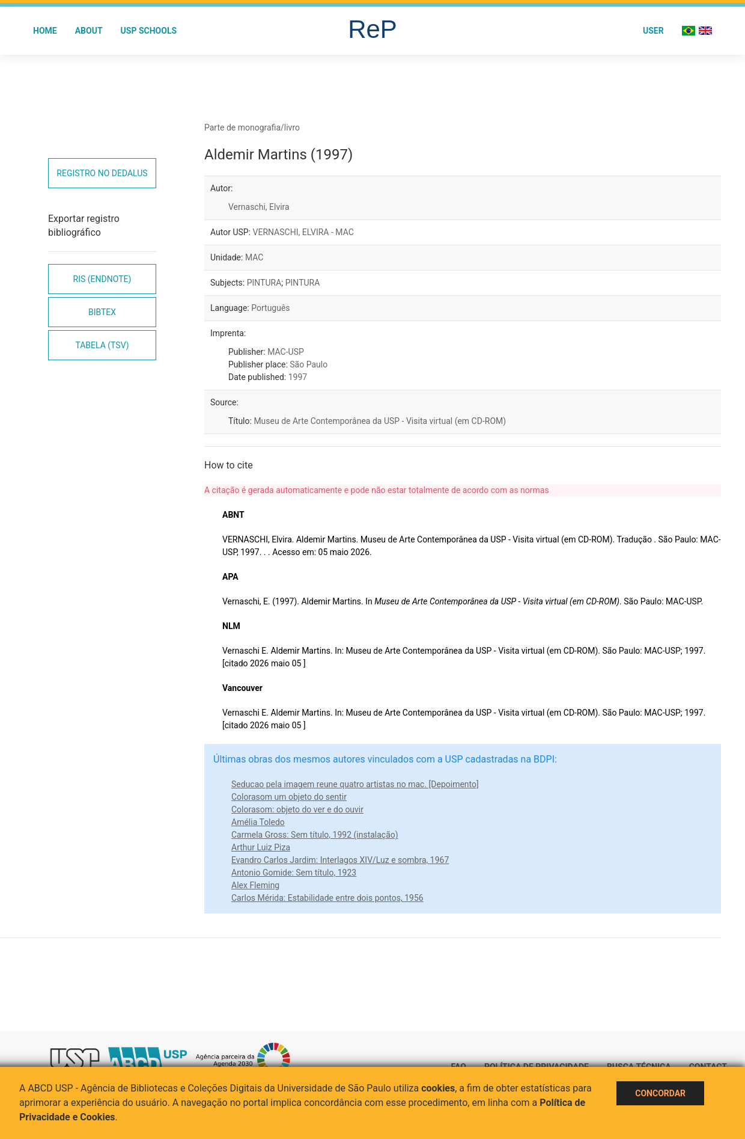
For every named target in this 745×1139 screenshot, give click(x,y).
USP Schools (149, 30)
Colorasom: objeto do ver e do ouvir (297, 809)
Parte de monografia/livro (252, 127)
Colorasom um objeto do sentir (289, 797)
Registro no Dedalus (101, 173)
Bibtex (102, 312)
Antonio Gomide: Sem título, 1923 (293, 872)
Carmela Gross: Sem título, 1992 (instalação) (314, 835)
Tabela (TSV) (102, 345)
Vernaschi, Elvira (259, 207)
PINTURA (264, 282)
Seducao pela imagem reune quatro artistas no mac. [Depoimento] (355, 784)
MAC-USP (285, 352)
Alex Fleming (255, 885)
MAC (254, 257)
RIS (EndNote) (102, 279)
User (653, 30)
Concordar (660, 1093)
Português (270, 308)
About (89, 30)
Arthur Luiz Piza (260, 847)
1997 (297, 377)
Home (45, 30)
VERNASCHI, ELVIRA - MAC (303, 232)
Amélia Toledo (258, 822)
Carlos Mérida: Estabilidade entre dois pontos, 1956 (327, 898)
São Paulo (308, 364)
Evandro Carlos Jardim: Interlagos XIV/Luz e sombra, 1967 (340, 860)
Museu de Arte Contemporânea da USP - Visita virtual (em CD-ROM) (380, 421)
